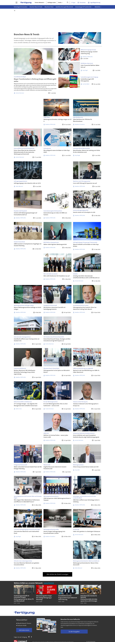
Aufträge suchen (52, 2)
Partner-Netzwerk (39, 2)
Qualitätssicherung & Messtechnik (64, 7)
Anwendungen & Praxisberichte (83, 7)
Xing (29, 637)
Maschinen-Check (49, 7)
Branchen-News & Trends (36, 7)
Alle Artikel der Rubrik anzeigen (57, 574)
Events (60, 2)
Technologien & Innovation (20, 7)
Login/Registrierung (95, 2)
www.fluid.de (49, 583)
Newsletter (83, 2)
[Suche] (67, 2)
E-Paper (73, 2)
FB (32, 637)
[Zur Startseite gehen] (26, 3)
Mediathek (97, 7)
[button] (98, 592)
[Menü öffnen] (16, 2)
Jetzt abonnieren (24, 630)
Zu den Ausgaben (74, 632)
